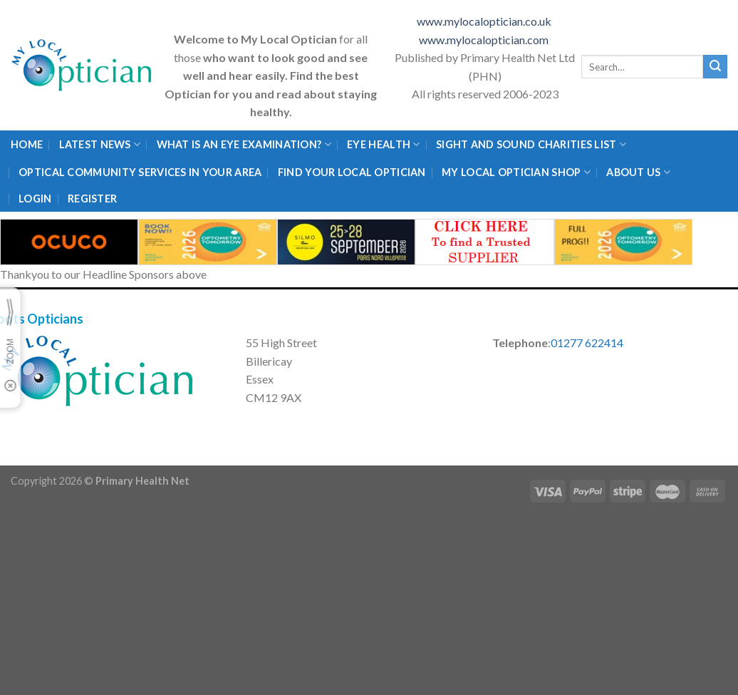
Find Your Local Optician (352, 172)
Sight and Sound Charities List (531, 144)
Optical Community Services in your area (140, 172)
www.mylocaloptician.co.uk (485, 21)
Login (35, 198)
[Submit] (715, 67)
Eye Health (383, 144)
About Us (638, 172)
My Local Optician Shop (516, 172)
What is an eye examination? (244, 144)
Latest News (100, 144)
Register (92, 198)
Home (27, 144)
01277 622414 (587, 342)
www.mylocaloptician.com (485, 39)
